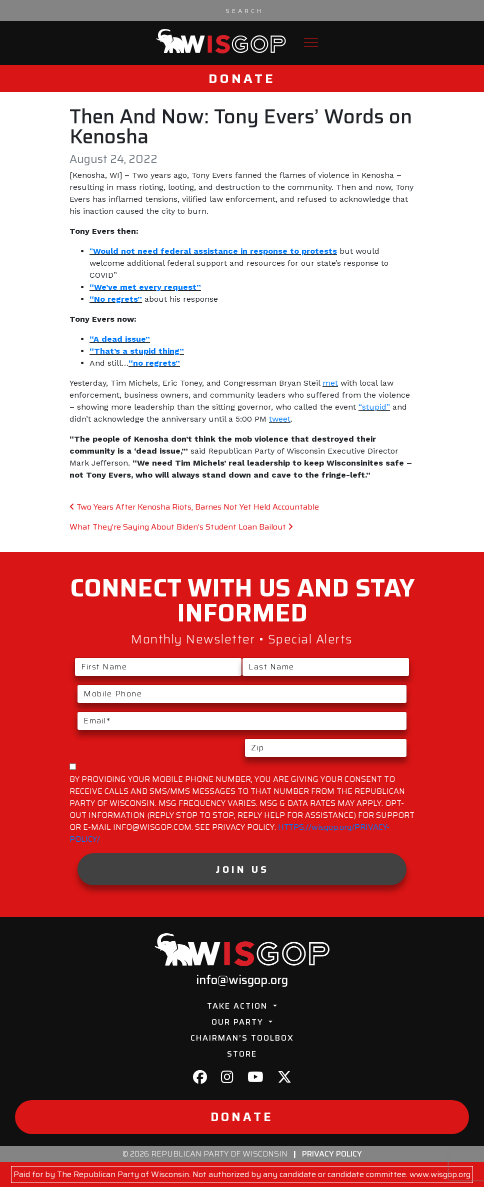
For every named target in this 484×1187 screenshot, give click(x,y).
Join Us (242, 869)
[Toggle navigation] (311, 42)
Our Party (239, 1022)
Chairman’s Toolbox (242, 1038)
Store (242, 1054)
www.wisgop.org (440, 1174)
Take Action (238, 1006)
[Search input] (244, 10)
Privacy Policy (332, 1154)
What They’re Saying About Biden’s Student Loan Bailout (181, 527)
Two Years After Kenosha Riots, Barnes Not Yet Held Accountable (194, 507)
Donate (242, 78)
